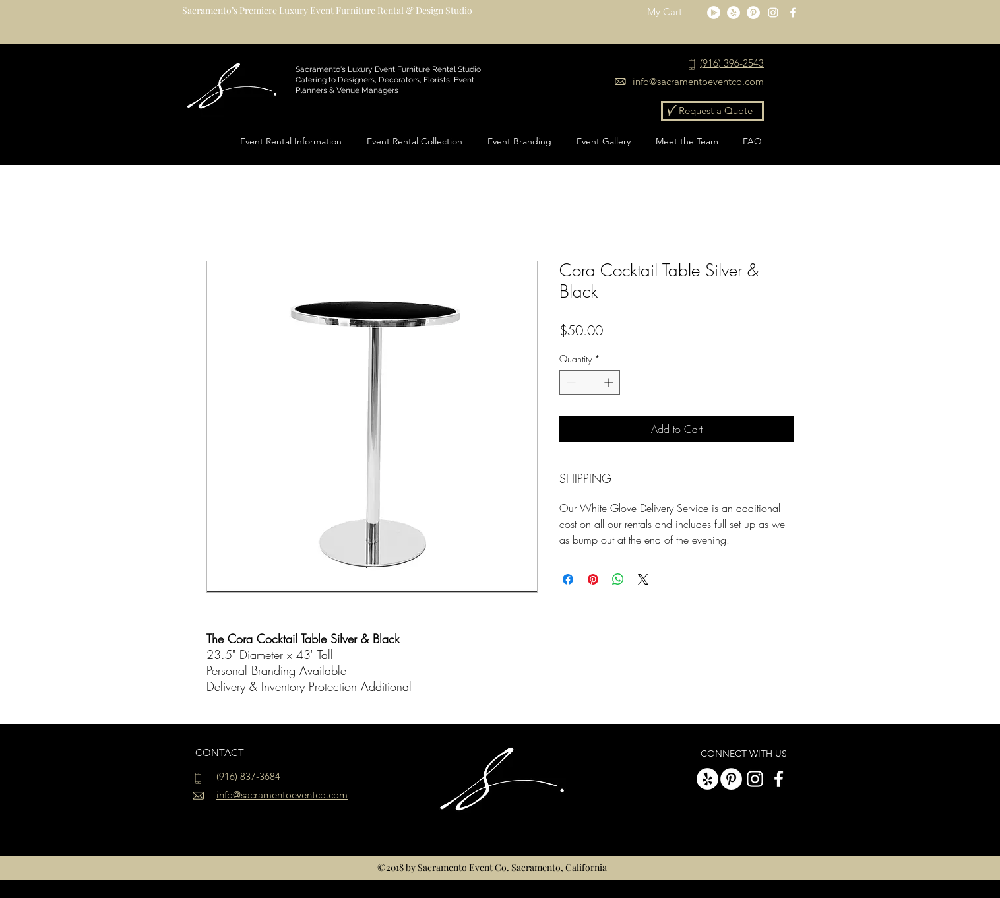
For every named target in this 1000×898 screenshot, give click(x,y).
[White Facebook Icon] (792, 12)
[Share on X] (643, 579)
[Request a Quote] (712, 111)
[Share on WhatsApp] (618, 579)
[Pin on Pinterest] (593, 579)
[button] (672, 12)
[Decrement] (569, 382)
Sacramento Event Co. (463, 867)
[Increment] (610, 382)
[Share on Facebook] (568, 579)
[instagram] (773, 12)
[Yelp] (733, 12)
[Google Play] (713, 12)
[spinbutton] (590, 382)
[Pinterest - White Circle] (753, 12)
